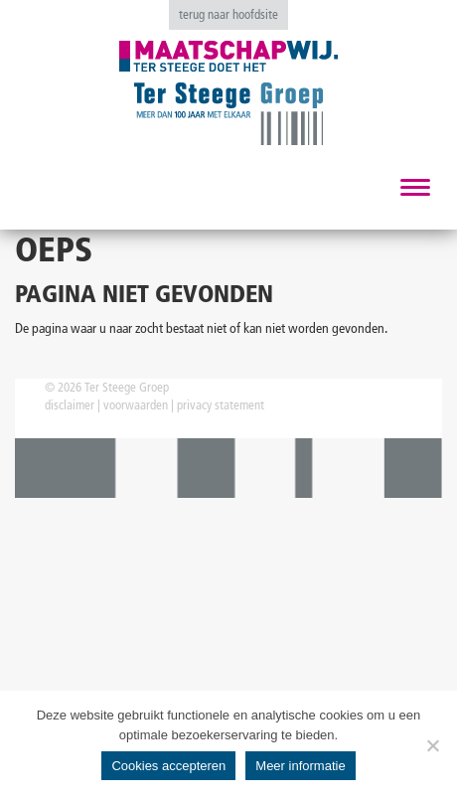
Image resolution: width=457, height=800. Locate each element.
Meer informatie (300, 765)
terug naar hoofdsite (228, 14)
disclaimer (69, 405)
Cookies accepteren (168, 765)
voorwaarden (135, 405)
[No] (432, 745)
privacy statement (220, 405)
